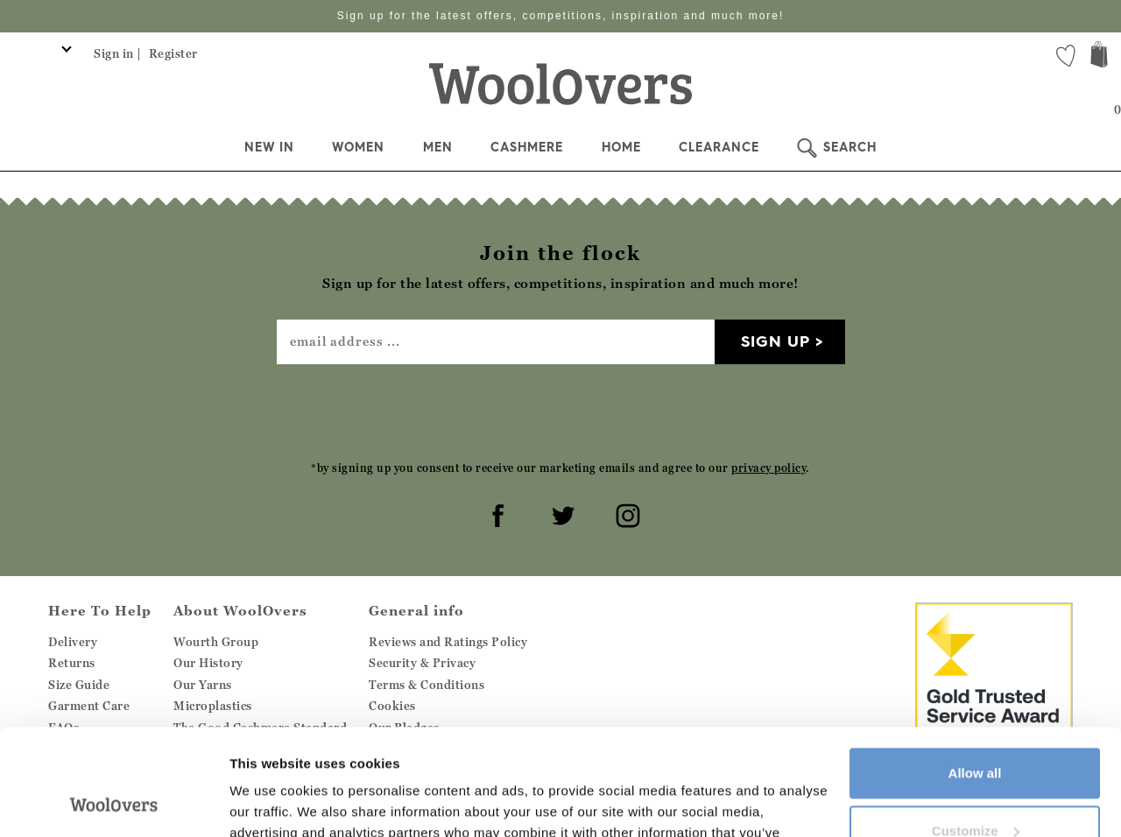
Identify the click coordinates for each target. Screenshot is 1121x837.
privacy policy (768, 468)
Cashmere (526, 147)
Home (621, 147)
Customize (975, 730)
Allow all (975, 673)
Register (173, 53)
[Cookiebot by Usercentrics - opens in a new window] (113, 803)
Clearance (719, 147)
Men (438, 147)
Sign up (775, 341)
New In (269, 147)
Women (358, 147)
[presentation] (560, 411)
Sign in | (118, 53)
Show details (270, 802)
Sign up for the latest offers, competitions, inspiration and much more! (561, 16)
